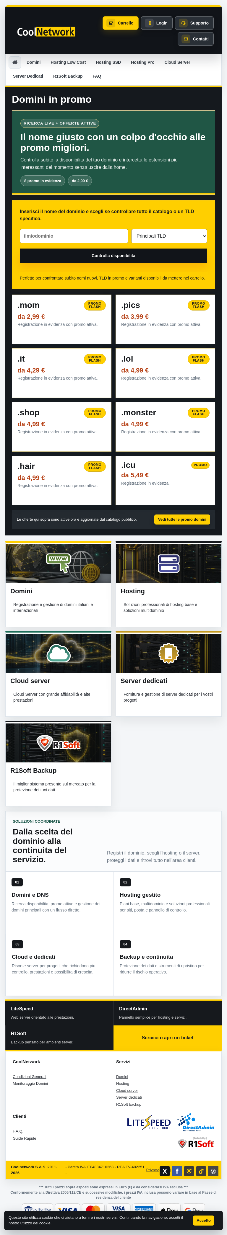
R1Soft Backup (68, 76)
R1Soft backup (128, 1104)
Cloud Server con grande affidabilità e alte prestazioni (51, 697)
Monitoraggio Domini (30, 1083)
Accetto (204, 1220)
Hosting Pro (142, 62)
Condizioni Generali (29, 1076)
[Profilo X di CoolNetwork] (165, 1171)
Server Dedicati (28, 76)
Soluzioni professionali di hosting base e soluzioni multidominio (160, 607)
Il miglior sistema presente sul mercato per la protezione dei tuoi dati (54, 787)
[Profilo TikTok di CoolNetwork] (201, 1171)
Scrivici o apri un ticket (167, 1037)
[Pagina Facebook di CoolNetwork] (177, 1171)
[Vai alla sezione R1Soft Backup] (58, 743)
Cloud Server (177, 62)
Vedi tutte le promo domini (182, 519)
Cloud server (30, 681)
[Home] (15, 62)
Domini (33, 62)
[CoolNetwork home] (46, 31)
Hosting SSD (108, 62)
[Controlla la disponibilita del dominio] (113, 256)
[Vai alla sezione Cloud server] (58, 653)
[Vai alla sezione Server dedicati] (168, 653)
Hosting (133, 591)
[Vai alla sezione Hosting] (169, 563)
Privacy (152, 1170)
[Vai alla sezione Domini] (58, 563)
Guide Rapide (24, 1138)
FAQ (97, 76)
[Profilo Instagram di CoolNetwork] (189, 1171)
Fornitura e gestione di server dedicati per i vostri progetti (168, 697)
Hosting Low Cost (68, 62)
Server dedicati (144, 681)
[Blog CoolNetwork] (213, 1171)
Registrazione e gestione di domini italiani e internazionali (53, 607)
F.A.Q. (18, 1131)
